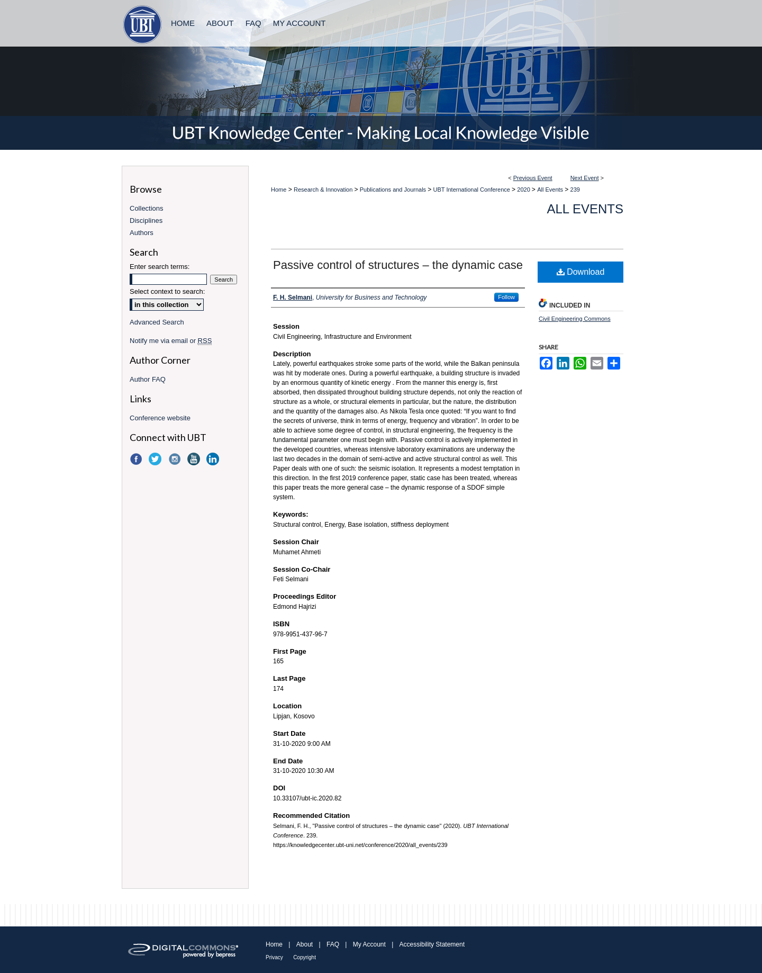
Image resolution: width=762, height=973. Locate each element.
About (304, 944)
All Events (551, 189)
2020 (524, 189)
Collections (147, 208)
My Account (369, 944)
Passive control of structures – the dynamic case (398, 265)
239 (575, 189)
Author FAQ (148, 379)
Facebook (137, 459)
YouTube (194, 459)
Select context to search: (167, 291)
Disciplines (146, 220)
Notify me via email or (171, 341)
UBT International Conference (472, 189)
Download (581, 271)
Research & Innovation (324, 189)
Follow (506, 297)
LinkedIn (213, 459)
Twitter (156, 459)
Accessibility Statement (432, 944)
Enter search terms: (159, 267)
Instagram (175, 459)
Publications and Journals (394, 189)
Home (278, 189)
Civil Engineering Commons (575, 319)
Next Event (584, 178)
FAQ (332, 944)
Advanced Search (157, 322)
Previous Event (532, 178)
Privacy (274, 957)
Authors (141, 233)
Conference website (160, 418)
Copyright (304, 957)
